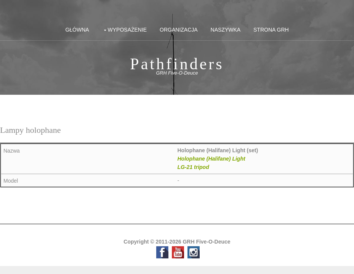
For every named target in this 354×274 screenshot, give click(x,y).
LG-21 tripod (193, 167)
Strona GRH (271, 30)
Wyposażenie (127, 30)
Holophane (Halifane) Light (211, 159)
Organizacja (179, 30)
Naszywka (226, 30)
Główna (77, 30)
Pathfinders (177, 64)
